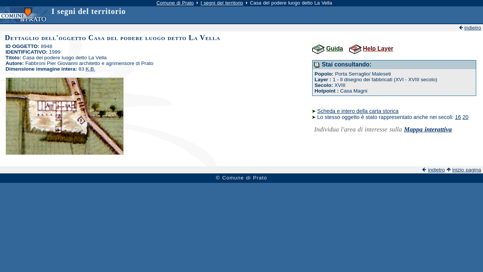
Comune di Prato (175, 3)
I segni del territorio (222, 3)
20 (466, 117)
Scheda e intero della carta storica (358, 111)
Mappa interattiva (428, 129)
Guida (334, 48)
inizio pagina (466, 170)
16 (458, 117)
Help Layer (378, 48)
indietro (472, 28)
